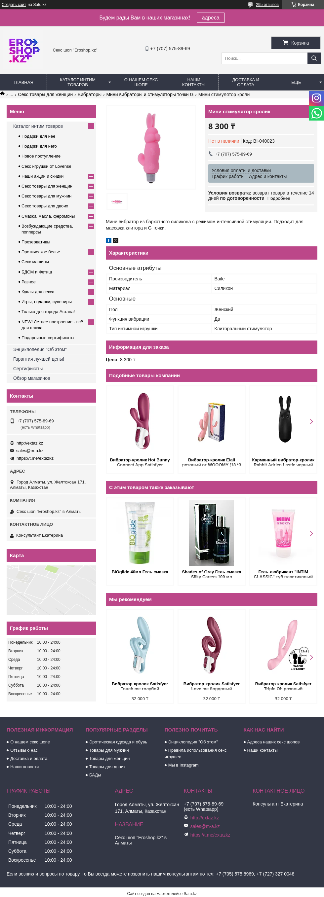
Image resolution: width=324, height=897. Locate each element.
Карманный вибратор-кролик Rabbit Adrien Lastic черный (283, 462)
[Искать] (314, 58)
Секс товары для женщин (45, 94)
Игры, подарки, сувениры (46, 301)
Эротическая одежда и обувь (118, 741)
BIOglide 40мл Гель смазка (140, 571)
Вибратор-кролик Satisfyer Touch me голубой (140, 686)
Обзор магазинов (31, 378)
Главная (23, 82)
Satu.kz (190, 893)
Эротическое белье (40, 251)
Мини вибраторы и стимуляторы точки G (149, 94)
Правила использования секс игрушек (196, 753)
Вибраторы (89, 94)
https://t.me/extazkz (35, 458)
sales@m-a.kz (30, 450)
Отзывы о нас (24, 750)
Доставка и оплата (245, 82)
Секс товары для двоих (44, 205)
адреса (211, 17)
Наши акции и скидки (42, 176)
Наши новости (24, 766)
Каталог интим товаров (78, 82)
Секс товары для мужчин (46, 196)
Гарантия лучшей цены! (38, 359)
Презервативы (35, 241)
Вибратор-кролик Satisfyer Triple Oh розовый (283, 686)
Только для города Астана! (48, 311)
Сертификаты (28, 368)
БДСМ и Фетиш (36, 271)
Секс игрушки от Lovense (46, 166)
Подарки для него (39, 146)
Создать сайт (14, 4)
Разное (28, 281)
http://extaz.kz (30, 443)
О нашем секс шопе (141, 82)
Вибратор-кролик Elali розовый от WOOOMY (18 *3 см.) (211, 462)
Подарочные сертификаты (47, 337)
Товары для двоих (107, 766)
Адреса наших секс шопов (273, 741)
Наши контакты (193, 82)
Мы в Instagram (183, 765)
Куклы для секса (38, 291)
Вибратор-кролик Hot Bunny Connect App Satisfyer (140, 462)
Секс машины (35, 261)
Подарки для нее (38, 136)
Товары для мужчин (109, 750)
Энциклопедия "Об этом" (40, 349)
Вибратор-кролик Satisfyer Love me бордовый (211, 686)
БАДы (95, 774)
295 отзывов (267, 4)
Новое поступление (41, 156)
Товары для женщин (109, 758)
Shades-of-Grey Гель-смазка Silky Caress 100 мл (211, 574)
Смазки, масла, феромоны (48, 216)
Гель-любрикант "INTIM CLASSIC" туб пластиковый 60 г (283, 574)
